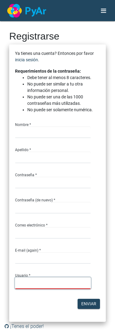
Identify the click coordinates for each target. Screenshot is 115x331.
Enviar (88, 303)
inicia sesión (26, 59)
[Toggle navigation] (103, 10)
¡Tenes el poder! (24, 326)
